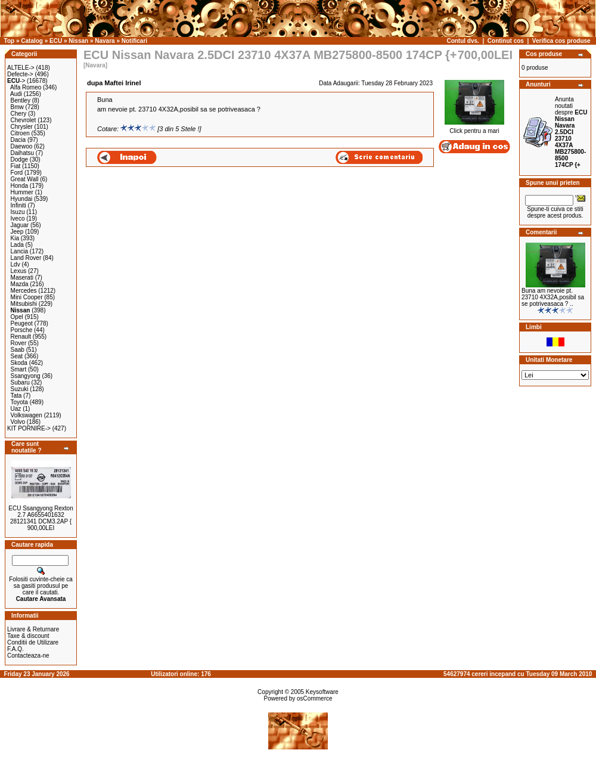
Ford (17, 172)
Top (9, 41)
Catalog (32, 41)
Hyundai (22, 199)
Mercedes (24, 290)
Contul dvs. (462, 41)
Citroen (20, 133)
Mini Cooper (27, 297)
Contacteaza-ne (28, 655)
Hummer (22, 192)
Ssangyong (26, 376)
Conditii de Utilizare (32, 642)
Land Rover (26, 258)
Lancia (19, 251)
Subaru (20, 382)
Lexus (19, 271)
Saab (17, 349)
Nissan (78, 41)
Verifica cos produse (561, 41)
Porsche (22, 330)
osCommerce (314, 698)
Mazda (20, 284)
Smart (19, 369)
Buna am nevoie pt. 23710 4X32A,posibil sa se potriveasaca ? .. (553, 297)
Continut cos (506, 41)
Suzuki (20, 389)
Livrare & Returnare (33, 629)
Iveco (18, 218)
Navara (104, 41)
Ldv (15, 264)
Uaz (16, 408)
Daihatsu (22, 153)
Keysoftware (322, 692)
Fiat (16, 166)
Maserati (22, 277)
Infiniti (18, 205)
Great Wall (25, 179)
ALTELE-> (21, 67)
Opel (17, 317)
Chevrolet (23, 120)
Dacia (18, 140)
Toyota (18, 402)
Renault (21, 336)
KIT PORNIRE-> (29, 428)
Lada (17, 244)
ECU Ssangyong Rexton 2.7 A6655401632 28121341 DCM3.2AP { (40, 515)
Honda (19, 185)
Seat (17, 356)
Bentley (20, 100)
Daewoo (22, 146)
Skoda (19, 363)
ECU (55, 41)
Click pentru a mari (474, 128)
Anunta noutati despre (571, 132)
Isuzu (18, 212)
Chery (19, 113)
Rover (19, 343)
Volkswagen (26, 415)
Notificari (134, 41)
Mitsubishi (24, 303)
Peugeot (22, 323)
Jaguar (20, 225)
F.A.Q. (15, 649)
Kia (15, 238)
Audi (16, 94)
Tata (15, 395)
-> (16, 81)
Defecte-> (20, 74)
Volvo (18, 422)
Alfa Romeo (25, 87)
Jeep (17, 231)
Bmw (17, 107)
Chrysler (22, 126)
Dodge (19, 159)
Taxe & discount (28, 636)
